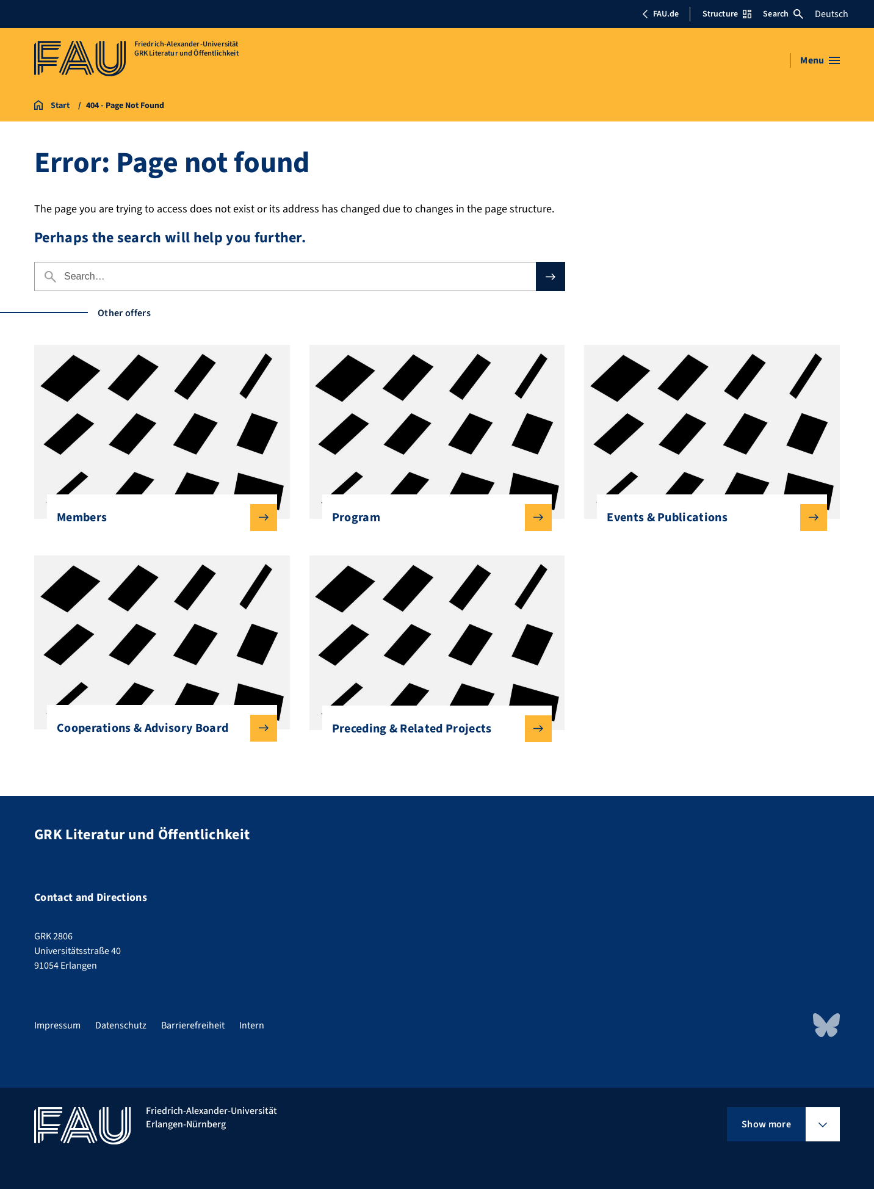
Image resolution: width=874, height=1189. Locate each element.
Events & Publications (707, 517)
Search (783, 14)
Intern (251, 1025)
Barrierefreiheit (193, 1025)
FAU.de (660, 14)
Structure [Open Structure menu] (726, 14)
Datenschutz (120, 1025)
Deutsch (831, 14)
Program (432, 517)
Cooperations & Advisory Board (157, 728)
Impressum (57, 1025)
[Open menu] (820, 60)
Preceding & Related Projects (432, 728)
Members (157, 517)
